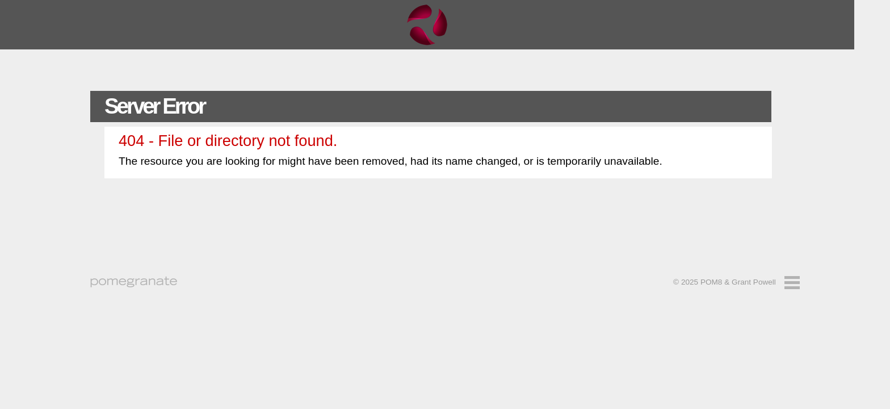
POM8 (711, 282)
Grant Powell (754, 282)
